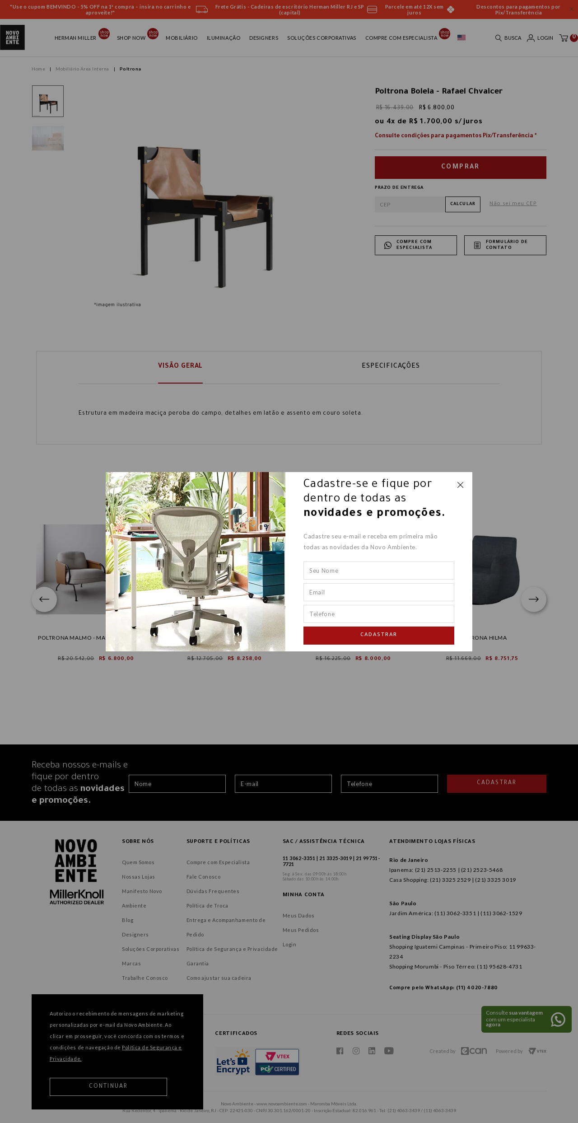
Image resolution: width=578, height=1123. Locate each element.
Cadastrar (378, 635)
